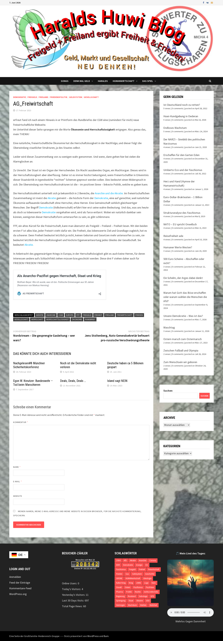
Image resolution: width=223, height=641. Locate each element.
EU (147, 565)
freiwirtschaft (124, 315)
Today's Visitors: (72, 589)
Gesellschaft (91, 97)
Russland (132, 596)
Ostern (127, 587)
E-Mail (17, 481)
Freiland (43, 97)
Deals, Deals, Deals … (73, 381)
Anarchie (50, 315)
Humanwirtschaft (123, 80)
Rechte (138, 592)
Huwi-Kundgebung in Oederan (180, 116)
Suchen (168, 390)
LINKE (138, 583)
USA (147, 600)
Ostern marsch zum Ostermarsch (182, 339)
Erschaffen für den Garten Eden (181, 155)
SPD (152, 596)
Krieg (131, 583)
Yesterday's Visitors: (74, 595)
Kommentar (20, 422)
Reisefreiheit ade (173, 236)
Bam (106, 636)
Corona (152, 560)
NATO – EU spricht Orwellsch (180, 224)
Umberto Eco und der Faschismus (182, 170)
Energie (139, 565)
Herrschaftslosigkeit (57, 319)
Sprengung (120, 600)
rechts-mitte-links (151, 592)
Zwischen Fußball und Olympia (180, 350)
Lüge (146, 583)
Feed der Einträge (19, 582)
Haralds (103, 80)
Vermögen (120, 605)
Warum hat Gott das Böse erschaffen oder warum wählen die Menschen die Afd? (185, 297)
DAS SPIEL (147, 80)
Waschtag (169, 327)
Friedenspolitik (58, 97)
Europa (69, 315)
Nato (154, 583)
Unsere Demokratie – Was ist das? (183, 316)
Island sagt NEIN (117, 381)
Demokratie (19, 97)
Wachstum (132, 605)
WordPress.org (18, 594)
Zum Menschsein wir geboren (180, 362)
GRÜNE (119, 578)
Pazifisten (150, 587)
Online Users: (70, 583)
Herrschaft (37, 319)
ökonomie (77, 319)
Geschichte (149, 574)
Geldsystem (75, 97)
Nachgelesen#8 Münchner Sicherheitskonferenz (29, 365)
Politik (129, 592)
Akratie (52, 198)
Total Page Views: (72, 606)
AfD (125, 560)
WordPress (93, 636)
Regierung (120, 596)
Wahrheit (153, 605)
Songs (64, 80)
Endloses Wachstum (175, 128)
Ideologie (147, 578)
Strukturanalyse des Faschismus (181, 212)
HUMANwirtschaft (133, 578)
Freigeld (32, 97)
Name (17, 467)
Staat (131, 600)
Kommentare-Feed (20, 588)
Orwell (119, 587)
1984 (118, 560)
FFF (78, 315)
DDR (118, 565)
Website (17, 496)
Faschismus (121, 569)
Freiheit (98, 315)
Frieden (139, 315)
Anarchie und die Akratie (109, 193)
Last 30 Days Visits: (73, 600)
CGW (61, 315)
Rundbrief (90, 319)
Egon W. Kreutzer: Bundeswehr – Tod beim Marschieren (33, 383)
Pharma (119, 592)
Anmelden (15, 577)
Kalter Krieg (121, 583)
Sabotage (143, 596)
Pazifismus (138, 587)
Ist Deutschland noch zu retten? (181, 105)
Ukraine (139, 600)
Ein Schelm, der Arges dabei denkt (183, 278)
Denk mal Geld (81, 80)
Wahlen (143, 605)
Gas (127, 574)
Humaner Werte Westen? (177, 247)
